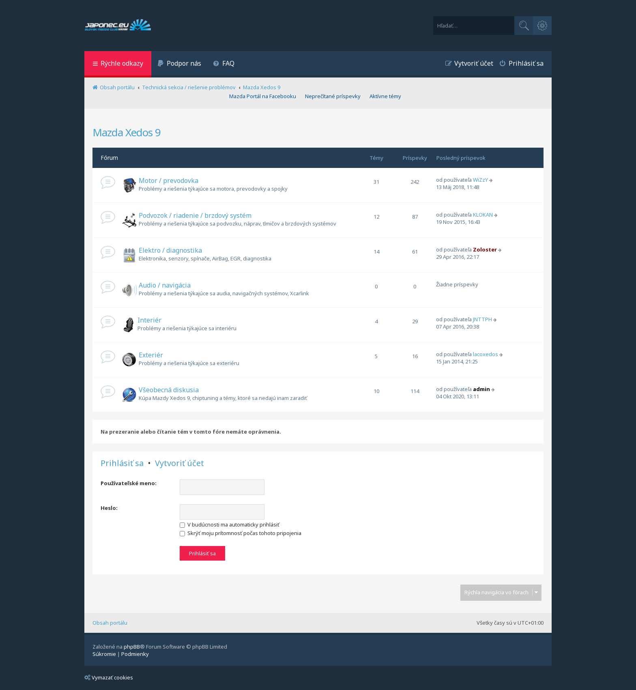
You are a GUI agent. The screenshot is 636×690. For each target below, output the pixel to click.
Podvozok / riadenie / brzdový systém (195, 215)
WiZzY (480, 179)
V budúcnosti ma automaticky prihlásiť (229, 524)
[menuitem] (179, 64)
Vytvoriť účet (179, 463)
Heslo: (109, 508)
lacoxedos (485, 354)
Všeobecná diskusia (169, 389)
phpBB (132, 646)
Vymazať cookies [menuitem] (108, 677)
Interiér (149, 320)
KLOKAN (483, 214)
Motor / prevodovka (168, 180)
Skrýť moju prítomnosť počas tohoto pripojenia (240, 533)
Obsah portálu (109, 622)
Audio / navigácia (165, 285)
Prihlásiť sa (122, 463)
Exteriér (151, 354)
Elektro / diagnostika (170, 250)
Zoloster (485, 249)
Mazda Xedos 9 (126, 132)
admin (481, 389)
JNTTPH (482, 319)
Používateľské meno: (129, 483)
